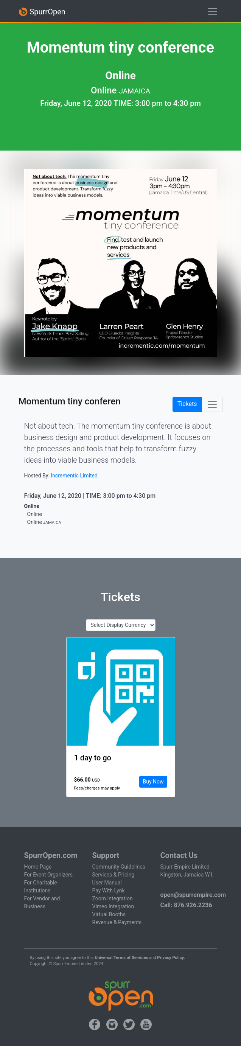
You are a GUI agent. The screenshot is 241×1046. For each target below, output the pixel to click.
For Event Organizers (48, 875)
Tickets (187, 403)
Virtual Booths (109, 914)
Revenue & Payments (117, 922)
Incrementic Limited (74, 475)
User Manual (107, 883)
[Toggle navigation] (212, 12)
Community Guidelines (118, 867)
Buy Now (153, 782)
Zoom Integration (112, 898)
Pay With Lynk (108, 890)
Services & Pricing (113, 875)
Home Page (38, 867)
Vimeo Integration (113, 906)
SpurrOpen (42, 12)
